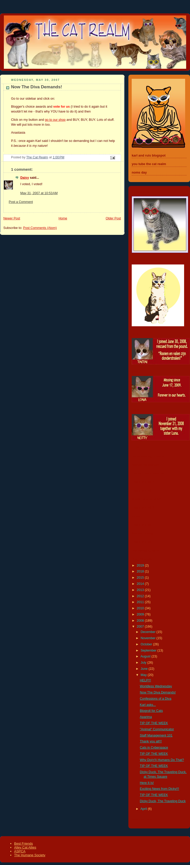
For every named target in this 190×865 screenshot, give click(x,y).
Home (63, 218)
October (147, 644)
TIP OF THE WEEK (154, 723)
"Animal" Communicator (157, 729)
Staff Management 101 (156, 735)
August (145, 656)
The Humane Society (29, 855)
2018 (141, 571)
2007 (141, 626)
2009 (141, 614)
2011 (141, 602)
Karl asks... (148, 705)
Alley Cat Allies (25, 847)
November (149, 638)
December (149, 632)
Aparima (146, 717)
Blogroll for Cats (151, 711)
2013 (141, 590)
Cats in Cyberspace (154, 747)
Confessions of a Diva (156, 698)
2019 (141, 565)
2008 (141, 620)
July (144, 662)
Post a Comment (21, 202)
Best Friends (23, 843)
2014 (141, 584)
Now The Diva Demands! (158, 692)
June (145, 669)
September (149, 650)
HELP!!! (145, 680)
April (144, 809)
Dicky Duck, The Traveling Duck (163, 801)
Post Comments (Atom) (40, 228)
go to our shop (55, 120)
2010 (141, 608)
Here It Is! (147, 783)
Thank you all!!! (151, 741)
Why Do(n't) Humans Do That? (162, 760)
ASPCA (19, 851)
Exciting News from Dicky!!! (159, 789)
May (144, 675)
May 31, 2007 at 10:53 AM (39, 193)
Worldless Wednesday (156, 686)
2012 (141, 596)
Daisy (24, 177)
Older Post (113, 218)
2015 (141, 577)
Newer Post (11, 218)
